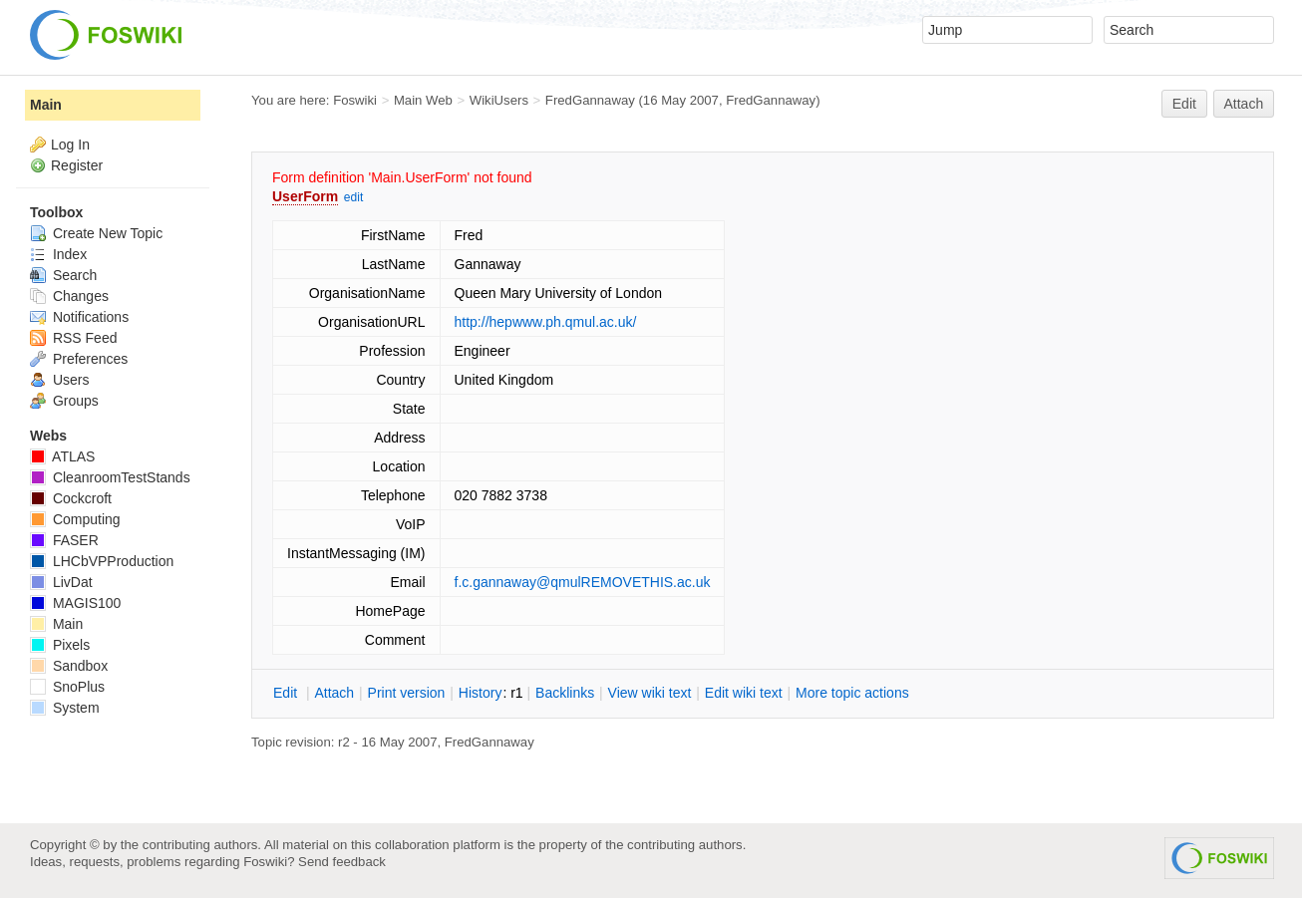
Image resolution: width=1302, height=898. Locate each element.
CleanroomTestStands (110, 477)
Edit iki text (744, 693)
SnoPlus (67, 687)
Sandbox (69, 666)
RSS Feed (73, 338)
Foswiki (355, 100)
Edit (1184, 104)
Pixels (60, 645)
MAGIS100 (75, 603)
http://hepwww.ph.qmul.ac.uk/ (546, 322)
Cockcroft (71, 498)
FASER (64, 540)
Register (77, 165)
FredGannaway (590, 100)
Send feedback (342, 861)
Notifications (79, 317)
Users (59, 380)
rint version (407, 693)
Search (63, 275)
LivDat (61, 582)
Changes (69, 296)
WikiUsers (499, 100)
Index (58, 254)
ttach (334, 693)
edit (353, 197)
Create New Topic (96, 233)
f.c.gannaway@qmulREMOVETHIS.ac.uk (583, 582)
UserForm (305, 196)
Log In (70, 144)
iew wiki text (650, 693)
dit (287, 693)
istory (480, 693)
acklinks (564, 693)
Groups (64, 401)
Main (46, 105)
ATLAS (62, 456)
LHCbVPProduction (101, 561)
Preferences (79, 359)
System (65, 708)
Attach (1244, 104)
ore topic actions (852, 693)
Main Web (423, 100)
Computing (75, 519)
